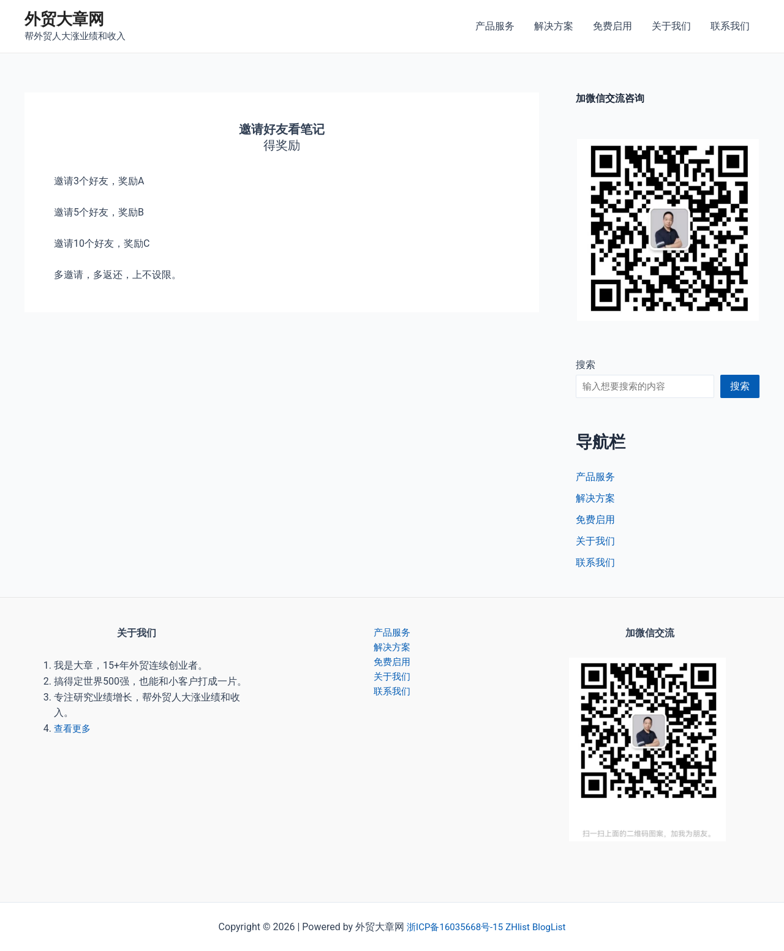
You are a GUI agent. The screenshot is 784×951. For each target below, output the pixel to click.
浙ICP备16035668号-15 (453, 927)
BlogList (552, 927)
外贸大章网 (64, 19)
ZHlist (519, 927)
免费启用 (612, 26)
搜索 (585, 364)
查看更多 (73, 728)
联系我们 (730, 26)
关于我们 (671, 26)
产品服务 (494, 26)
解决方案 (553, 26)
